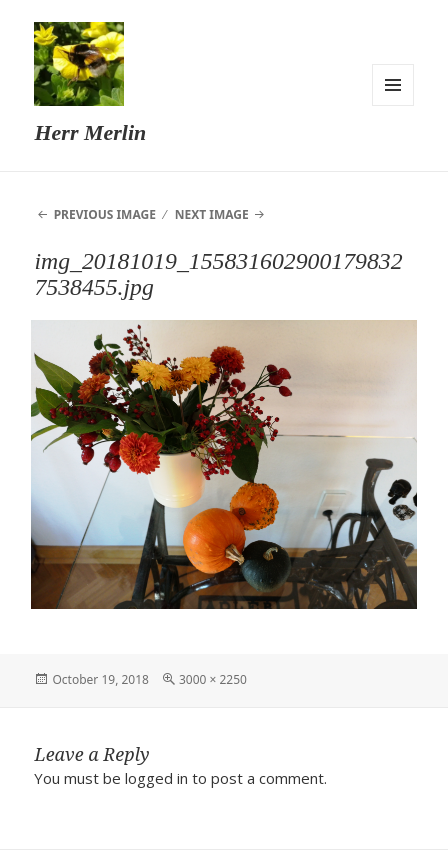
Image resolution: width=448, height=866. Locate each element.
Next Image (212, 214)
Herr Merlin (90, 132)
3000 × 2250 (213, 679)
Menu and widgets (393, 85)
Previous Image (105, 214)
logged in (156, 778)
